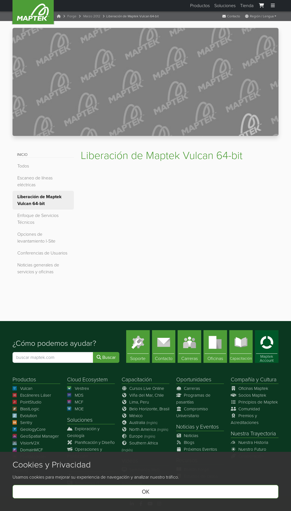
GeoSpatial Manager (36, 436)
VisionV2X (26, 443)
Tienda (246, 5)
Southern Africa (140, 446)
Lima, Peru (135, 402)
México (132, 416)
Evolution (25, 416)
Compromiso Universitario (192, 412)
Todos (23, 166)
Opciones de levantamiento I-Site (36, 237)
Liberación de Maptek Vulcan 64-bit (39, 200)
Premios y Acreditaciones (245, 419)
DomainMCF (28, 450)
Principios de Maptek (254, 402)
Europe (138, 436)
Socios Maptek (248, 395)
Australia (139, 422)
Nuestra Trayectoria (253, 433)
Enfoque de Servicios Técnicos (38, 218)
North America (145, 429)
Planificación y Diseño (91, 442)
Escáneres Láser (32, 395)
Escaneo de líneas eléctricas (35, 181)
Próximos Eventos (196, 449)
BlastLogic (26, 409)
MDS (75, 395)
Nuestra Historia (249, 442)
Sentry (22, 422)
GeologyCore (29, 429)
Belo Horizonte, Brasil (145, 409)
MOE (75, 409)
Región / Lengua (259, 16)
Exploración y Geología (83, 432)
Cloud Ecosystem (87, 379)
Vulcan (22, 388)
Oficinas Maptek (249, 388)
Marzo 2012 (91, 16)
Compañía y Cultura (254, 379)
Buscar (106, 357)
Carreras (188, 388)
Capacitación (137, 379)
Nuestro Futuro (248, 449)
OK (145, 491)
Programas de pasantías (193, 398)
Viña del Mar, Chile (143, 395)
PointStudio (27, 402)
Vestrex (78, 388)
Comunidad (245, 409)
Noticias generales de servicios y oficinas (38, 268)
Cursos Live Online (143, 388)
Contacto (231, 16)
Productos (200, 5)
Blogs (185, 442)
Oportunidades (193, 379)
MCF (75, 402)
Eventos (209, 427)
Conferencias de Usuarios (42, 253)
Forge (71, 16)
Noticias (185, 427)
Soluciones (225, 5)
